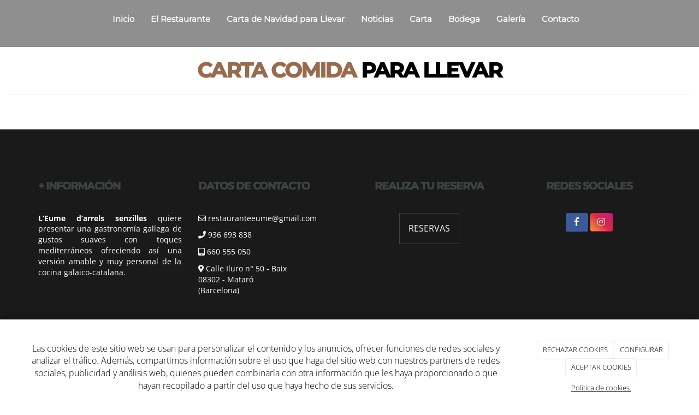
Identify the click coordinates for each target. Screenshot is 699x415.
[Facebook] (577, 222)
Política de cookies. (601, 388)
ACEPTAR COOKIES (601, 367)
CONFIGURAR (641, 349)
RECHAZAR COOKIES (575, 349)
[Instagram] (601, 222)
